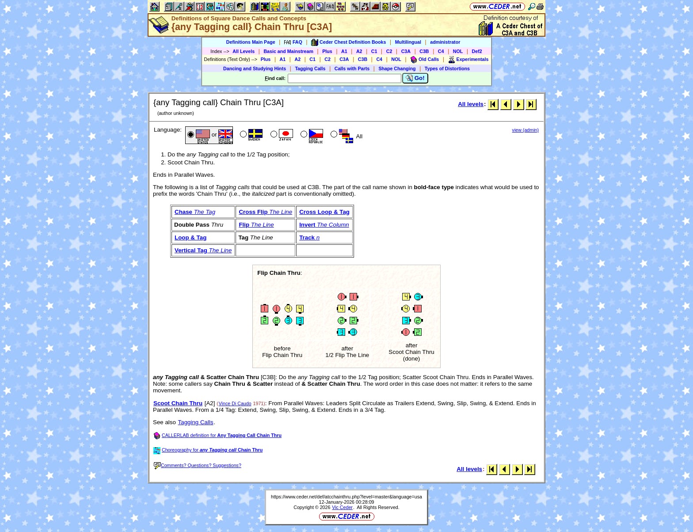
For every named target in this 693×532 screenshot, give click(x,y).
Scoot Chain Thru (177, 403)
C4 (441, 51)
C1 (374, 51)
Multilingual (408, 42)
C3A (406, 51)
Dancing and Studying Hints (254, 68)
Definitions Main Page (250, 42)
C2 (389, 51)
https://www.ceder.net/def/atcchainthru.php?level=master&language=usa (346, 496)
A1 (344, 51)
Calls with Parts (352, 68)
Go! (415, 78)
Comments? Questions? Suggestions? (197, 465)
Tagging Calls (310, 68)
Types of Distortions (447, 68)
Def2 (477, 51)
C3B (424, 51)
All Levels (243, 51)
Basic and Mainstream (288, 51)
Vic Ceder (342, 507)
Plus (327, 51)
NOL (458, 51)
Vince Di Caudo (235, 403)
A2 (359, 51)
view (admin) (525, 130)
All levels (471, 104)
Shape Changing (396, 68)
